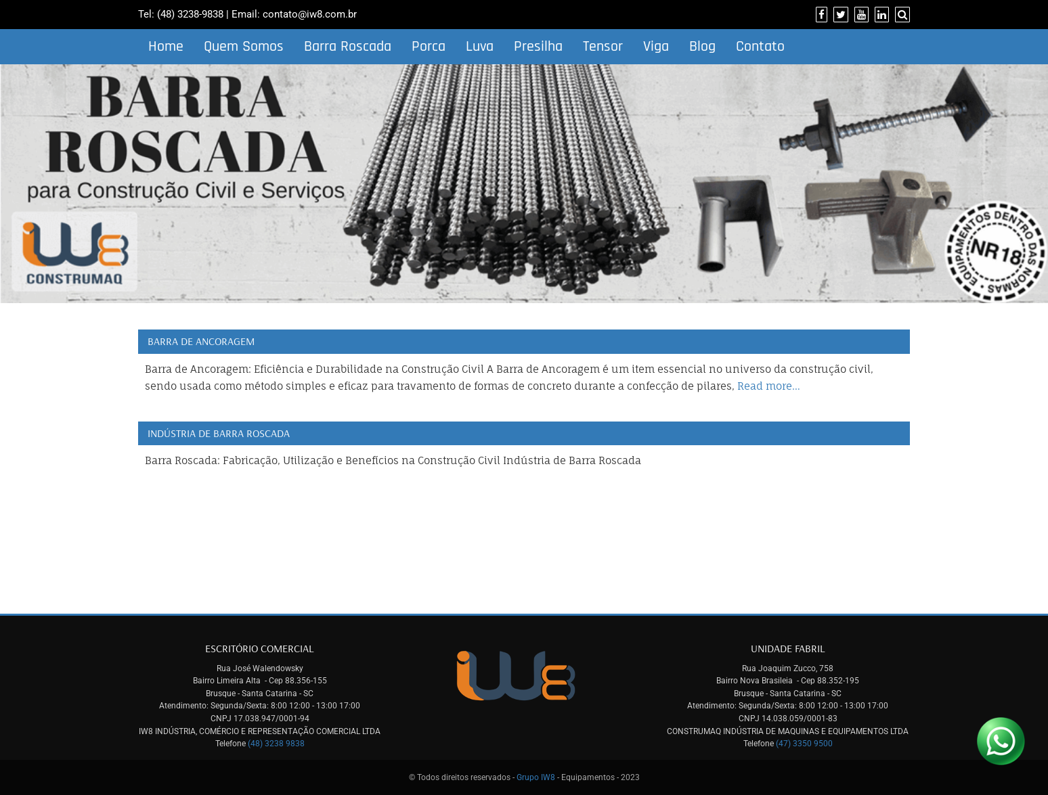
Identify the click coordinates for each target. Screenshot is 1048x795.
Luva (480, 46)
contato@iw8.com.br (310, 14)
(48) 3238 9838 (276, 743)
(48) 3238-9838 (190, 14)
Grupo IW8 (536, 777)
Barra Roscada (347, 46)
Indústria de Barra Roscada (219, 433)
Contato (760, 46)
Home (165, 46)
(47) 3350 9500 (804, 743)
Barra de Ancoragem (201, 341)
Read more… (768, 386)
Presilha (538, 46)
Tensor (603, 46)
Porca (428, 46)
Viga (656, 46)
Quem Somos (244, 46)
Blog (702, 46)
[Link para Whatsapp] (1000, 740)
